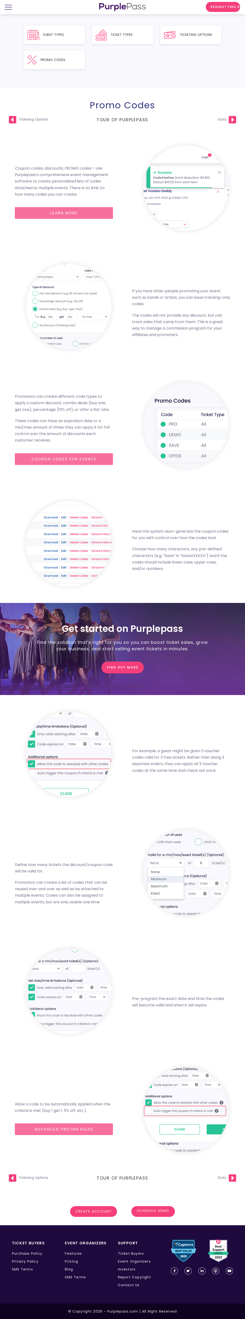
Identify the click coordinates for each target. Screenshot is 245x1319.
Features (73, 1253)
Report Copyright (134, 1277)
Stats (222, 119)
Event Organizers (134, 1261)
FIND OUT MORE (122, 667)
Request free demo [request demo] (225, 7)
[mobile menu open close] (10, 8)
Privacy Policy (25, 1261)
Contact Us (129, 1285)
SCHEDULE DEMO (153, 1211)
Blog (69, 1269)
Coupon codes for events (64, 459)
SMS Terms (22, 1269)
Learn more (64, 213)
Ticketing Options (33, 119)
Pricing (71, 1261)
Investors (127, 1269)
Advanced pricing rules (64, 1129)
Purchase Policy (27, 1253)
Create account (93, 1211)
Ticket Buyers (131, 1253)
